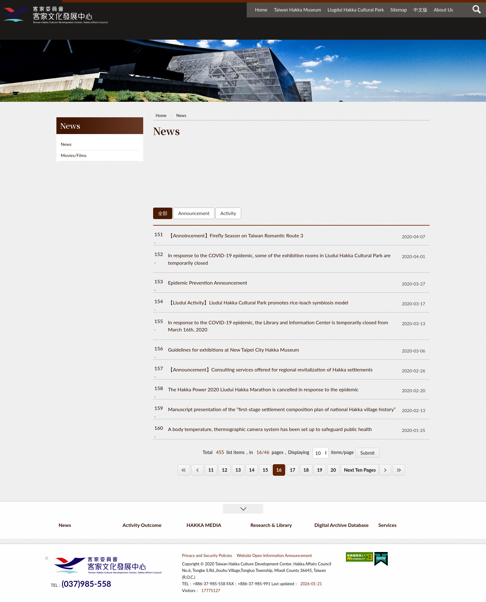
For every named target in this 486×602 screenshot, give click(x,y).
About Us (443, 9)
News (150, 33)
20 (333, 470)
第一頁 (184, 470)
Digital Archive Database (376, 33)
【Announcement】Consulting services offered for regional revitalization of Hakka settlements (270, 369)
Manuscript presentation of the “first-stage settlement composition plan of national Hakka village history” (282, 409)
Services (423, 33)
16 (278, 470)
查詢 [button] (476, 9)
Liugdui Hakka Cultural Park (356, 9)
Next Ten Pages (360, 470)
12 (224, 470)
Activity (228, 213)
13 (238, 470)
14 (251, 470)
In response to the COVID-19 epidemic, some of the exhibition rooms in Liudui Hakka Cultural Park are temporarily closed (279, 258)
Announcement (194, 213)
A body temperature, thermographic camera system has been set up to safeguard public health (270, 429)
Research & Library (317, 33)
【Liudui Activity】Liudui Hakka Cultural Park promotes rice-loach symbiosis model (258, 302)
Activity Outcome (214, 33)
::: (6, 6)
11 (211, 470)
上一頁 (197, 470)
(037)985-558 (86, 583)
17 (292, 470)
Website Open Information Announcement (274, 555)
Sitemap (399, 9)
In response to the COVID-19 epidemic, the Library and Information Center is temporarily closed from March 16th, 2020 (278, 325)
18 (306, 470)
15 (265, 470)
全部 (162, 213)
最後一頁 (399, 470)
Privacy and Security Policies (207, 555)
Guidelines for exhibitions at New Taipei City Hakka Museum (233, 350)
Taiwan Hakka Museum (297, 9)
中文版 (420, 9)
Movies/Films (73, 155)
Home (261, 9)
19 (319, 470)
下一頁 (385, 470)
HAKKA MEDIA (263, 33)
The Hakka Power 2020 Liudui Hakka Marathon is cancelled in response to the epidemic (263, 389)
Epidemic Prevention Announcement (207, 282)
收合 (243, 509)
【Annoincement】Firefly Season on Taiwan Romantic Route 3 (235, 235)
